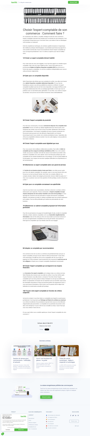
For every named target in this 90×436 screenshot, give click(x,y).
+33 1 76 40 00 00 (33, 429)
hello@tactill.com (32, 426)
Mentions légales (32, 422)
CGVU (30, 420)
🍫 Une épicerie (49, 421)
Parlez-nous (74, 421)
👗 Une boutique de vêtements (53, 415)
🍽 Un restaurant (50, 423)
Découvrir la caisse (46, 397)
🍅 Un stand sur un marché (52, 425)
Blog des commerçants (35, 412)
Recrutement (31, 418)
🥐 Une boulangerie (50, 419)
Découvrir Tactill (73, 2)
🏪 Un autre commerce (51, 428)
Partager (41, 329)
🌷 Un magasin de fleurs (51, 417)
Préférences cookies (33, 424)
